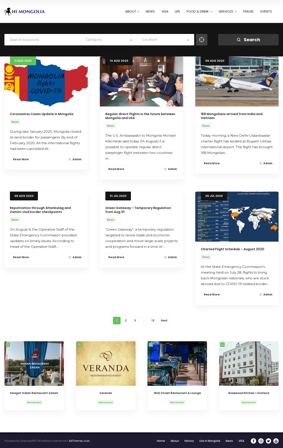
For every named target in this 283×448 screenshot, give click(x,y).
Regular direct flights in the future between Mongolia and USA (140, 116)
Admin (75, 159)
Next (164, 320)
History (189, 441)
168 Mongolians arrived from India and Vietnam (232, 116)
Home (161, 441)
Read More (21, 159)
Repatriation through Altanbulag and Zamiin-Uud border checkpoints (40, 210)
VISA (241, 441)
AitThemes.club (79, 441)
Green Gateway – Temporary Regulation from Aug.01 (138, 210)
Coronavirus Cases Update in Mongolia (41, 114)
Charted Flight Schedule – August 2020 (232, 249)
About (175, 441)
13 (152, 320)
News (15, 122)
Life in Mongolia (209, 441)
